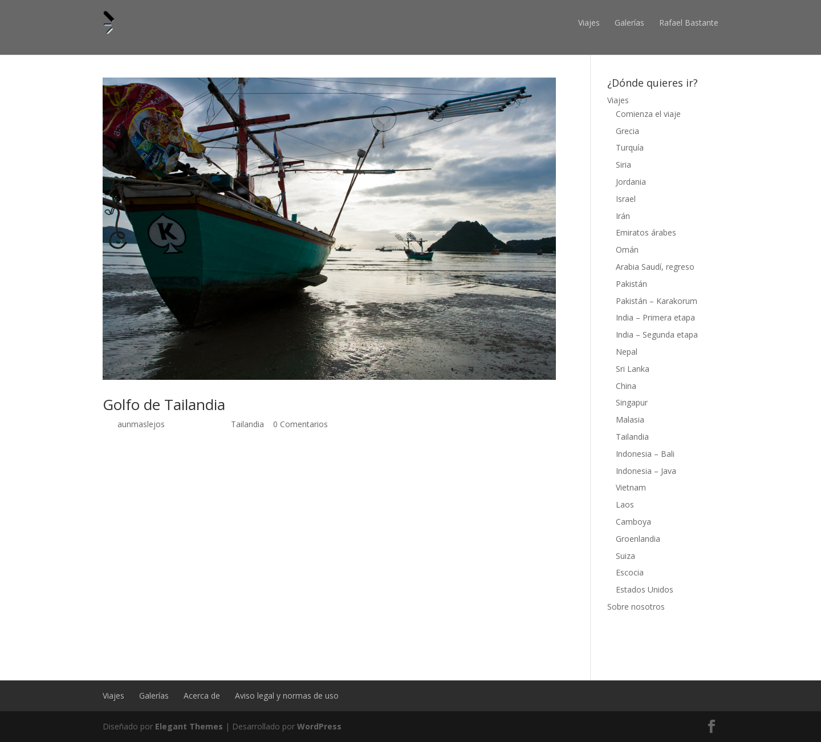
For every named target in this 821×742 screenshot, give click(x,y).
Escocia (630, 572)
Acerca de (202, 695)
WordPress (319, 726)
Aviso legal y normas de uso (287, 695)
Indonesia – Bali (645, 453)
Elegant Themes (189, 726)
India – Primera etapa (655, 317)
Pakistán (631, 283)
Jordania (631, 181)
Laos (625, 504)
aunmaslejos (141, 424)
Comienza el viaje (648, 113)
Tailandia (247, 424)
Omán (627, 249)
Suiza (625, 555)
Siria (623, 164)
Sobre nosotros (636, 606)
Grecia (627, 130)
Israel (626, 198)
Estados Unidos (644, 589)
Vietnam (631, 487)
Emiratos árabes (646, 232)
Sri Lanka (632, 368)
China (626, 385)
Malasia (630, 419)
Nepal (626, 351)
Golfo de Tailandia (164, 404)
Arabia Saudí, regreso (655, 266)
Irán (623, 215)
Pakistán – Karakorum (656, 300)
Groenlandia (638, 538)
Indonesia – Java (646, 470)
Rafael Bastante (688, 22)
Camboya (633, 521)
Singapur (632, 402)
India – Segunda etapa (657, 334)
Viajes (589, 22)
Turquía (630, 147)
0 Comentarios (300, 424)
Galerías (629, 22)
